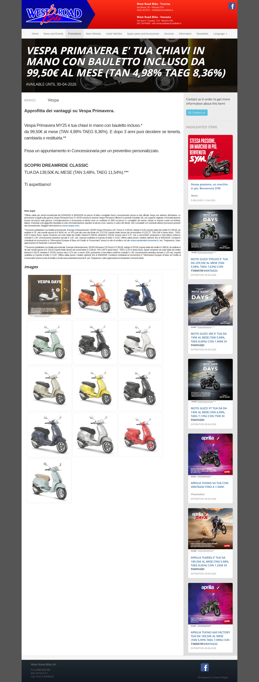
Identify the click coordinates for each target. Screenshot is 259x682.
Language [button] (220, 33)
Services (169, 33)
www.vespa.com (70, 225)
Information (185, 33)
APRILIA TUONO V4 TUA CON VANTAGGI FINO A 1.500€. (209, 485)
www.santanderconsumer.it (144, 240)
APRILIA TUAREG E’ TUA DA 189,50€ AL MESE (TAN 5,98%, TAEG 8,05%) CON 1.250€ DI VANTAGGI (210, 563)
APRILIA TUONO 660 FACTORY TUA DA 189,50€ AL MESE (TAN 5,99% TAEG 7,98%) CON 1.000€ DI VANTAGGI (210, 638)
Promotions (74, 33)
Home (35, 33)
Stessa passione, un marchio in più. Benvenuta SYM (209, 186)
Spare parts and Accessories (143, 33)
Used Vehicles (114, 33)
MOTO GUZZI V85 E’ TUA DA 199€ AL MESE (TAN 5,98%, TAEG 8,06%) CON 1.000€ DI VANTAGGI (209, 339)
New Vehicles (93, 33)
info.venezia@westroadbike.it (166, 23)
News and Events (53, 33)
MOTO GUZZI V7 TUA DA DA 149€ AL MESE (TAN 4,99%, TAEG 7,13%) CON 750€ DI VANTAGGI (209, 414)
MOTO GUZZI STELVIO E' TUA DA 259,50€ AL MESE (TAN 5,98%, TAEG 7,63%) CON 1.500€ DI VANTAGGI (209, 264)
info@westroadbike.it (162, 10)
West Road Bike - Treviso (153, 4)
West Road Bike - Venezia (154, 17)
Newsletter (202, 33)
